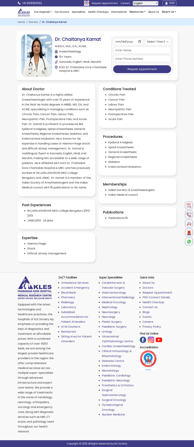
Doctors (33, 22)
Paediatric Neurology (116, 380)
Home (21, 22)
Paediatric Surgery (114, 327)
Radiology (67, 302)
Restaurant (68, 332)
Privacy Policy (151, 327)
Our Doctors (62, 12)
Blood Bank (68, 293)
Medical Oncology (114, 302)
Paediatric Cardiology (116, 375)
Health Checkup (153, 302)
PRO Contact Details (156, 297)
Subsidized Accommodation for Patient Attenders (75, 317)
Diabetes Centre (113, 361)
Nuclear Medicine (113, 414)
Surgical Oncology (114, 400)
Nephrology (110, 307)
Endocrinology (111, 366)
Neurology (109, 317)
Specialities (78, 12)
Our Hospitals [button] (42, 12)
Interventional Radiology (118, 297)
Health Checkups (98, 12)
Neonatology (110, 371)
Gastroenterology (114, 293)
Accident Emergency (75, 288)
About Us (153, 12)
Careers (148, 322)
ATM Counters (70, 327)
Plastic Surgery (112, 322)
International (119, 12)
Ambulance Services (75, 283)
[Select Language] (145, 3)
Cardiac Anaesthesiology (118, 346)
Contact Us (150, 307)
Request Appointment (142, 69)
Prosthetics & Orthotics (118, 385)
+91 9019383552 (30, 3)
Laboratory (68, 307)
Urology (107, 332)
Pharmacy (68, 297)
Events (147, 317)
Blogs (146, 312)
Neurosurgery (111, 312)
